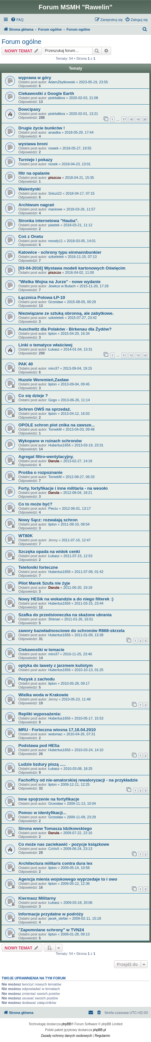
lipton (52, 333)
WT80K (25, 535)
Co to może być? (35, 504)
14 (144, 355)
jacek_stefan (58, 918)
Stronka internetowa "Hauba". (48, 220)
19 (137, 119)
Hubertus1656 (59, 445)
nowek (53, 148)
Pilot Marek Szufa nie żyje (44, 583)
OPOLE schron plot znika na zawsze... (56, 425)
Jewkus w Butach (62, 286)
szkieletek (56, 257)
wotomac (55, 734)
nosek (53, 164)
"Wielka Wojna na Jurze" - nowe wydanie (59, 281)
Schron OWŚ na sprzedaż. (44, 409)
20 (144, 119)
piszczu (54, 177)
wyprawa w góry (34, 77)
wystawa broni (33, 143)
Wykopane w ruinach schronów (50, 440)
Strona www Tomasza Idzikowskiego (55, 828)
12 (131, 355)
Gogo (52, 400)
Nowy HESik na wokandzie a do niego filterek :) (65, 599)
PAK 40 (25, 364)
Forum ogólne (21, 41)
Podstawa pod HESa (39, 745)
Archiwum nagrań (36, 204)
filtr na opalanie (34, 173)
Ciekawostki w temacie (41, 649)
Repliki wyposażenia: (39, 713)
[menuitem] (17, 20)
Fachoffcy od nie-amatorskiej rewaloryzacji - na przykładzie (78, 780)
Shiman (54, 619)
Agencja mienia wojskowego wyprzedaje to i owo (67, 879)
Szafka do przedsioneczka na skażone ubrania (65, 614)
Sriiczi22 (55, 193)
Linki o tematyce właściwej (45, 344)
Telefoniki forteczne (38, 567)
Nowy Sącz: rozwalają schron (48, 519)
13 (137, 355)
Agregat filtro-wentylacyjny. (46, 456)
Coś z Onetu (30, 236)
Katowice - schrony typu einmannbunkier (59, 252)
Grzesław (55, 302)
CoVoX (53, 849)
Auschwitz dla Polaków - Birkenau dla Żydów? (64, 329)
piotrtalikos (56, 98)
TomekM (55, 429)
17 (124, 119)
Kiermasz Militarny (37, 898)
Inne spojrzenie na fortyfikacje (48, 799)
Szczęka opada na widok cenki (49, 551)
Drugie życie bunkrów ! (41, 128)
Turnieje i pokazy (35, 159)
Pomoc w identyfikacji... (42, 812)
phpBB (66, 1024)
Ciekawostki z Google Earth (46, 93)
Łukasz (54, 349)
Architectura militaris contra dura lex (55, 863)
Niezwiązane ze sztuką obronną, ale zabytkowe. (66, 313)
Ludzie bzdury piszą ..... (42, 764)
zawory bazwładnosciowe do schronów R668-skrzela (71, 630)
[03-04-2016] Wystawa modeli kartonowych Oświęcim (72, 268)
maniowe (55, 209)
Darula (53, 461)
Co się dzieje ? (33, 395)
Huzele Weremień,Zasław (43, 379)
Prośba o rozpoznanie (40, 472)
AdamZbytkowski (61, 82)
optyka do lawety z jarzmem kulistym (55, 665)
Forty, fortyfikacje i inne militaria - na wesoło (63, 488)
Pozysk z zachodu (36, 679)
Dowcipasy (29, 109)
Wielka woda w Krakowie (43, 694)
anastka (54, 132)
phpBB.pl (99, 1030)
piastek (54, 225)
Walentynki (29, 189)
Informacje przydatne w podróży (50, 914)
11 (124, 355)
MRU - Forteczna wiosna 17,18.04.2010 (57, 729)
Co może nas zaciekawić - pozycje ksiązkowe (63, 844)
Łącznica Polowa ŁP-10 (41, 297)
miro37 (53, 368)
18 (131, 119)
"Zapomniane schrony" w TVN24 (51, 929)
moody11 (55, 241)
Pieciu (53, 508)
